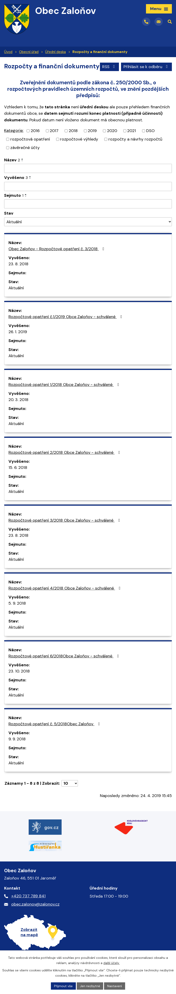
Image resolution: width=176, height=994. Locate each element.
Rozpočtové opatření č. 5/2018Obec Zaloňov (55, 734)
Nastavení (114, 986)
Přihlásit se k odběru (147, 78)
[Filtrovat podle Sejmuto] (88, 214)
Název (12, 170)
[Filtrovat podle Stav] (88, 232)
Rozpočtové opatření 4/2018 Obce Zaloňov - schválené (65, 599)
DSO (150, 141)
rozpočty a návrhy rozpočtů (135, 150)
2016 (35, 141)
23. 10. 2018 (19, 682)
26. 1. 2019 (17, 342)
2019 (92, 141)
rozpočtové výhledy (79, 150)
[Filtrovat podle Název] (88, 179)
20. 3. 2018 (18, 410)
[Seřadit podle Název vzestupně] (22, 170)
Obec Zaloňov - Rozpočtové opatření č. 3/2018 (57, 259)
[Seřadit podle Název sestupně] (22, 172)
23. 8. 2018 (18, 274)
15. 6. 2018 (17, 478)
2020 (112, 141)
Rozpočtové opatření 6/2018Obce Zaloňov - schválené (64, 667)
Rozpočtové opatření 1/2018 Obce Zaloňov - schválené (64, 395)
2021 (131, 141)
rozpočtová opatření (30, 150)
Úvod (8, 52)
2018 (73, 141)
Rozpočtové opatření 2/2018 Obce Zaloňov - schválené (65, 463)
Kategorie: (13, 141)
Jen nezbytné (90, 986)
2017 (54, 141)
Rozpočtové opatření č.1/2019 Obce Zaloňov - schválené (66, 327)
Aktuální (16, 298)
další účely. (111, 963)
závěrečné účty (25, 158)
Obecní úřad (28, 52)
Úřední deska (55, 52)
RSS (109, 78)
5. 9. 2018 (17, 614)
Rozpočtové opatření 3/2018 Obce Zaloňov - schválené (65, 531)
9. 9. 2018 (17, 749)
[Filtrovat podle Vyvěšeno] (88, 197)
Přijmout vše (63, 986)
